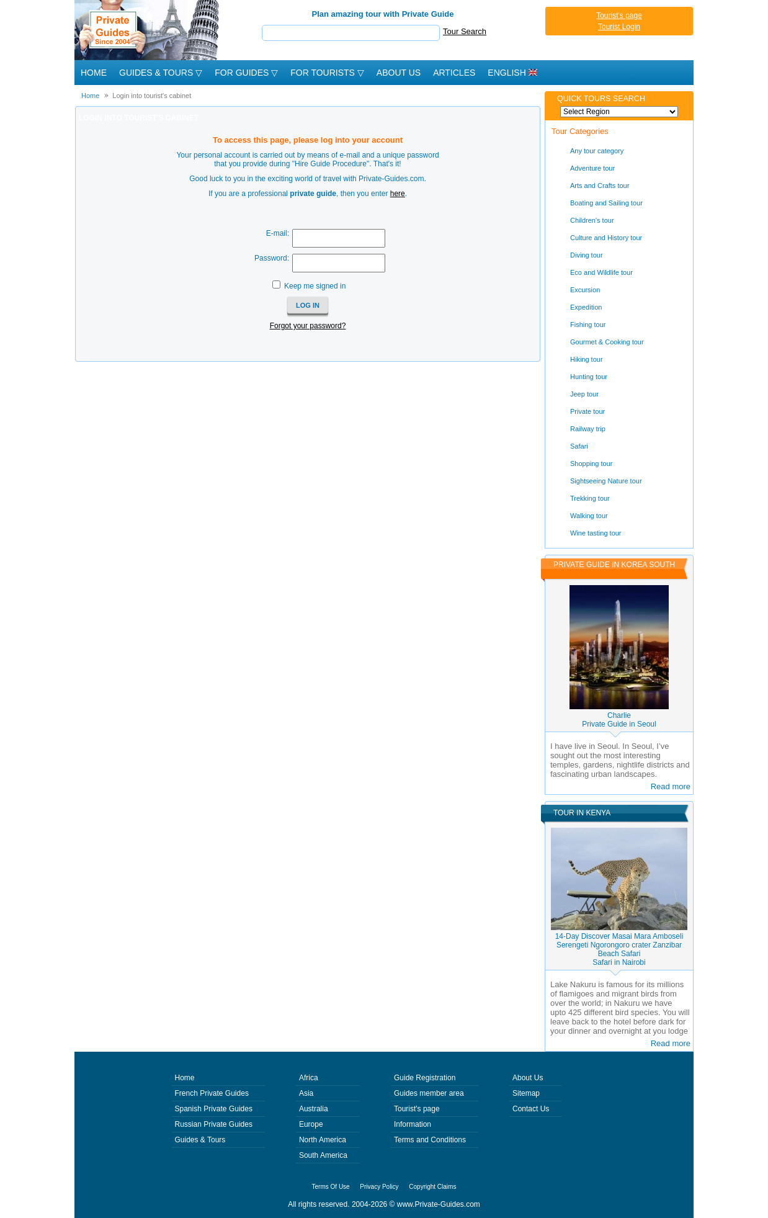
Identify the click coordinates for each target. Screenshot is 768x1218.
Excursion (585, 289)
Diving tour (586, 255)
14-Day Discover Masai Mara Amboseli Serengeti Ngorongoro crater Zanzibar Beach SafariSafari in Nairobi (619, 949)
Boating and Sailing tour (606, 203)
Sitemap (526, 1093)
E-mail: (277, 233)
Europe (311, 1124)
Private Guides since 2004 (147, 30)
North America (322, 1139)
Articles (454, 73)
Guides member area (429, 1093)
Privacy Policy (379, 1186)
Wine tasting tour (596, 533)
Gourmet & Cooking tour (607, 342)
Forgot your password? (308, 325)
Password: (271, 258)
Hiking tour (586, 359)
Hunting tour (588, 376)
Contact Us (530, 1108)
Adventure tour (592, 168)
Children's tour (592, 220)
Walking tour (589, 515)
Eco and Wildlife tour (601, 272)
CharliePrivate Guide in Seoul (619, 719)
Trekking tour (590, 498)
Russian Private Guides (213, 1124)
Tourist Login (619, 26)
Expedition (586, 307)
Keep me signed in (315, 286)
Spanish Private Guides (213, 1108)
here (397, 193)
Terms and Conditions (430, 1139)
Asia (306, 1093)
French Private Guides (212, 1093)
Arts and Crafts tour (599, 185)
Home (94, 73)
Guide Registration (424, 1077)
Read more (670, 786)
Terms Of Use (331, 1186)
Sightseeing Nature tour (606, 481)
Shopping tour (591, 463)
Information (412, 1124)
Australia (313, 1108)
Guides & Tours (200, 1139)
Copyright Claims (432, 1186)
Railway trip (587, 428)
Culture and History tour (606, 237)
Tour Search (464, 31)
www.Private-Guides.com (438, 1204)
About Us (399, 73)
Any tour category (596, 150)
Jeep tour (584, 394)
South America (323, 1155)
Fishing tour (587, 324)
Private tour (587, 411)
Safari (579, 446)
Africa (308, 1077)
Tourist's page (619, 15)
